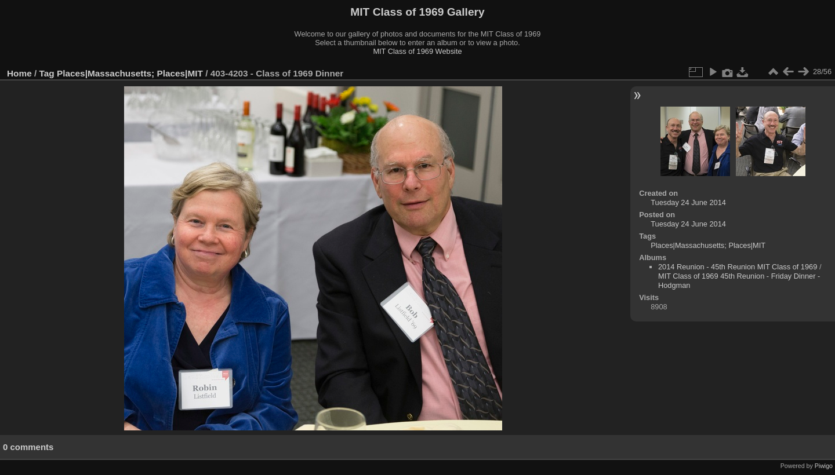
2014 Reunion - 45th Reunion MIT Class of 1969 (737, 266)
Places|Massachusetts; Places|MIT (130, 73)
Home (19, 73)
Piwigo (824, 465)
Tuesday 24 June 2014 (688, 202)
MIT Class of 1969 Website (417, 51)
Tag (47, 73)
